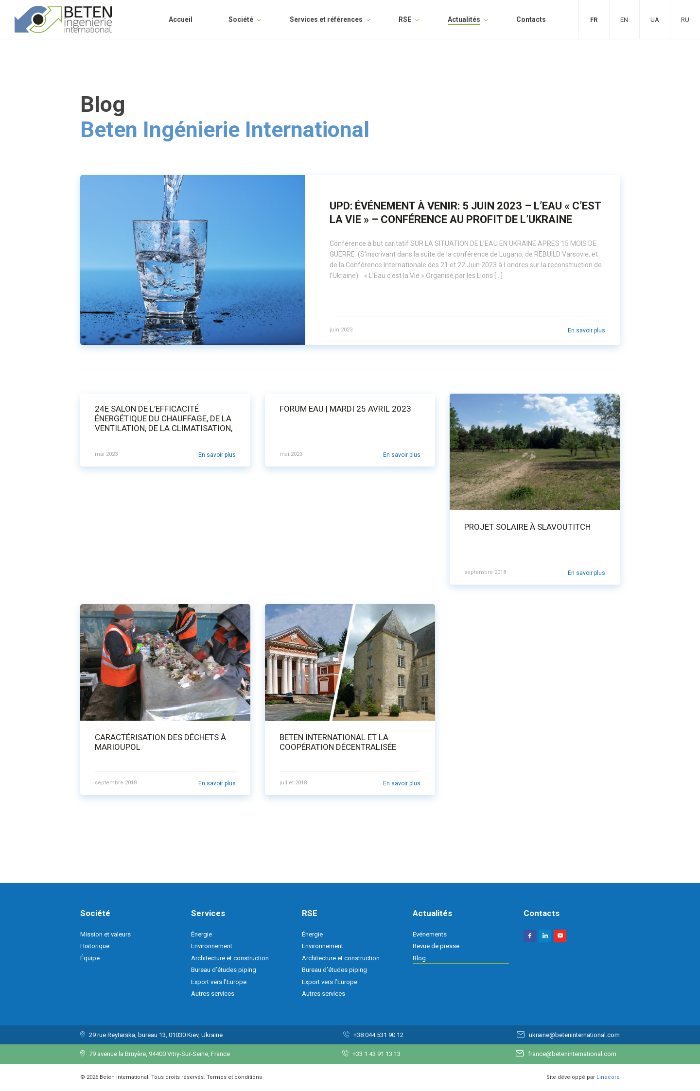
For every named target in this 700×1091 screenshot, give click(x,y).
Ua (654, 19)
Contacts (531, 19)
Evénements (430, 934)
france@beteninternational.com (572, 1053)
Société (240, 19)
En (624, 19)
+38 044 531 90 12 (378, 1035)
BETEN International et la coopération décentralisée (338, 742)
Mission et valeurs (105, 934)
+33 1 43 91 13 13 (376, 1053)
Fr (593, 19)
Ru (685, 19)
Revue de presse (436, 946)
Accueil (180, 19)
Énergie (201, 934)
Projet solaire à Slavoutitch (527, 527)
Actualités (464, 19)
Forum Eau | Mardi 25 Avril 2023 (345, 409)
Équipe (90, 958)
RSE (405, 19)
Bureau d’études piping (223, 969)
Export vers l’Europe (218, 982)
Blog (419, 958)
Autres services (212, 993)
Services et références (326, 19)
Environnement (211, 946)
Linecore (608, 1077)
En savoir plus (586, 330)
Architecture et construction (230, 958)
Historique (94, 946)
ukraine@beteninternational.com (574, 1035)
